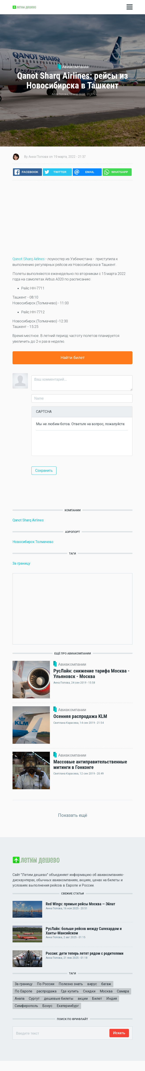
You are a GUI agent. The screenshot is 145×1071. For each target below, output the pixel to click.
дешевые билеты (58, 998)
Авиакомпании (75, 67)
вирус (92, 984)
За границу (21, 563)
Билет (97, 998)
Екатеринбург (68, 1006)
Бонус (47, 1006)
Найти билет (72, 357)
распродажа (46, 991)
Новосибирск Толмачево (33, 542)
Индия (111, 998)
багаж (106, 984)
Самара (123, 991)
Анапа (19, 998)
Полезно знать (71, 984)
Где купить (70, 991)
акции (83, 998)
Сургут (34, 998)
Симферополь (26, 1006)
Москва (106, 991)
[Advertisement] (72, 218)
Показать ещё (72, 815)
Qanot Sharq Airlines (29, 259)
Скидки (89, 991)
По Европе (23, 991)
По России (45, 984)
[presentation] (69, 442)
